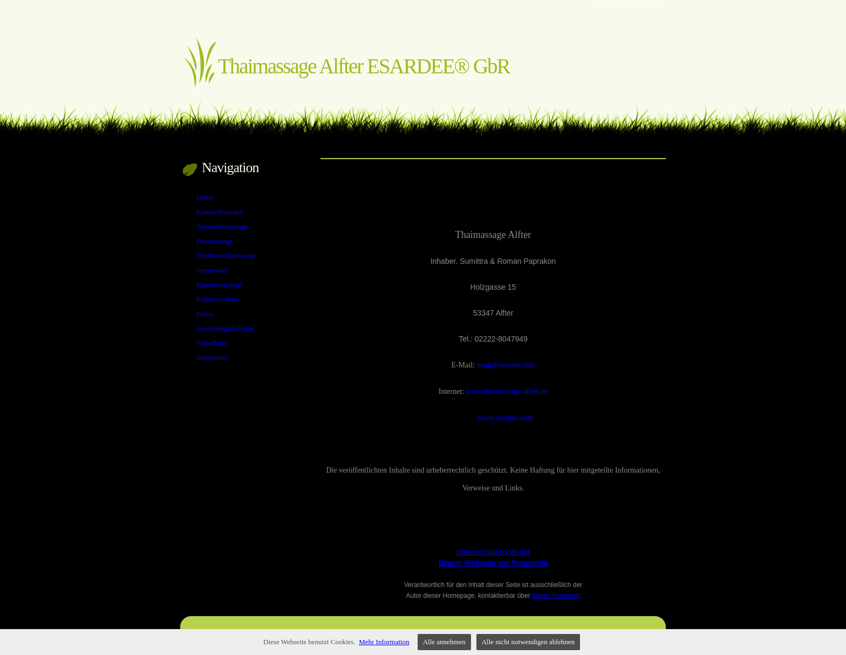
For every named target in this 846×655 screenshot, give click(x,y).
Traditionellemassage (226, 255)
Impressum (212, 270)
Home (205, 197)
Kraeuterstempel (219, 285)
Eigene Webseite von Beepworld (493, 562)
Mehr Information (384, 642)
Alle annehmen (444, 642)
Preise (205, 314)
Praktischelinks (217, 299)
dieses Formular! (556, 595)
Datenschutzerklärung (493, 552)
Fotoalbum (211, 343)
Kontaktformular (219, 212)
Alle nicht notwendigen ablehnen (528, 642)
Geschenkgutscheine (225, 328)
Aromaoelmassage (222, 226)
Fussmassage (214, 241)
